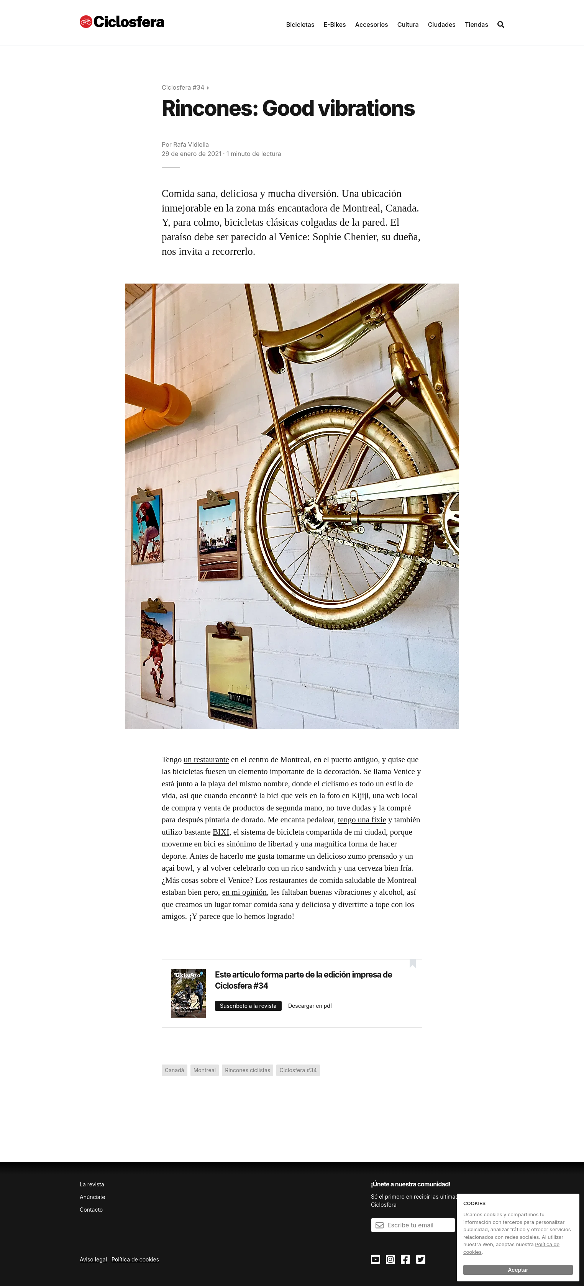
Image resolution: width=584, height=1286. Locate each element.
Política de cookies (135, 1259)
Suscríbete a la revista (248, 1005)
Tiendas (476, 24)
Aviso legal (93, 1259)
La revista (92, 1184)
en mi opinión (244, 892)
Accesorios (371, 24)
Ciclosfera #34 (183, 87)
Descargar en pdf (310, 1005)
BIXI (221, 832)
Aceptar (518, 1269)
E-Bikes (335, 24)
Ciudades (442, 24)
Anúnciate (92, 1197)
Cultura (408, 24)
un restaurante (206, 759)
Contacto (91, 1209)
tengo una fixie (362, 819)
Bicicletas (300, 24)
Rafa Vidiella (191, 144)
